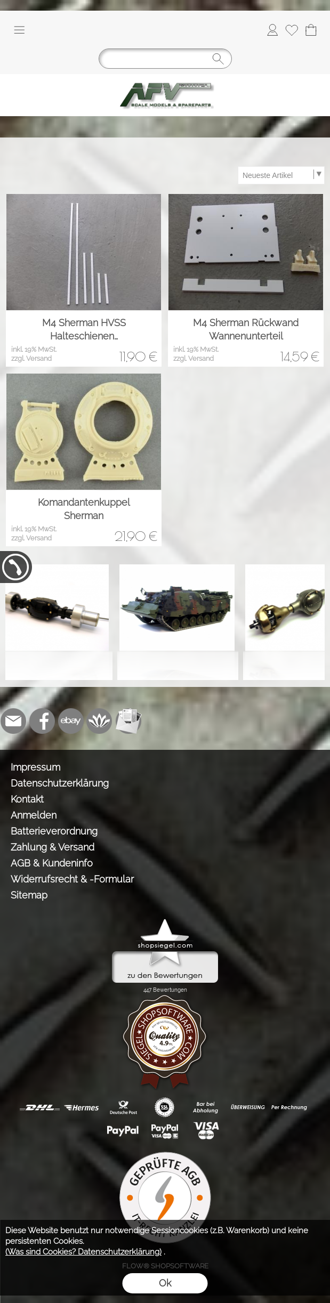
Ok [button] (165, 1283)
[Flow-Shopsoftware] (99, 721)
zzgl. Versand (31, 358)
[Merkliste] (292, 30)
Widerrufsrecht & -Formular (72, 879)
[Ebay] (71, 721)
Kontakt (27, 799)
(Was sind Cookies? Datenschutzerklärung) (83, 1252)
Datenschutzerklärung (60, 783)
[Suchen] (165, 58)
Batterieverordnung (54, 831)
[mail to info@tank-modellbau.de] (13, 721)
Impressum (35, 767)
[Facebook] (42, 721)
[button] (19, 30)
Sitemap (29, 895)
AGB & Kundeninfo (52, 863)
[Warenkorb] (311, 30)
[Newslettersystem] (128, 721)
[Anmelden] (272, 30)
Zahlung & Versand (52, 847)
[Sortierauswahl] (281, 175)
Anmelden (34, 815)
